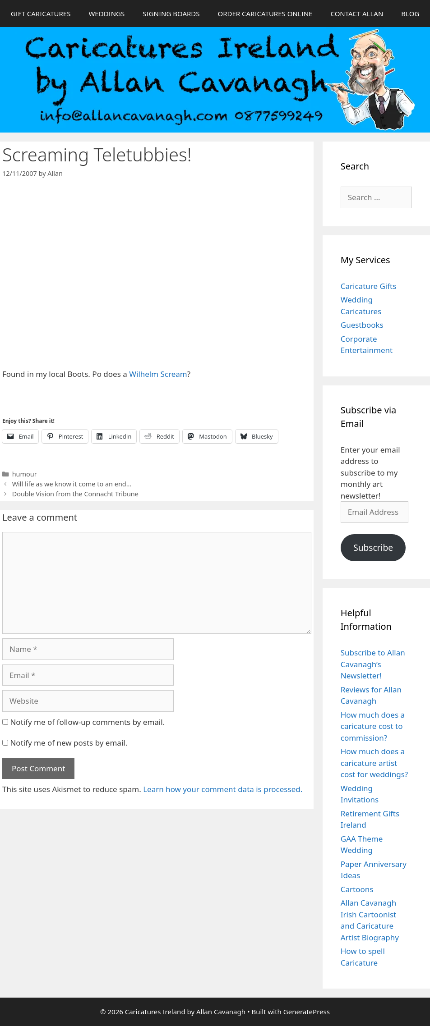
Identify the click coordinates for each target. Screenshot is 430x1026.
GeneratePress (306, 1011)
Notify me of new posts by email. (68, 742)
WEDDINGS (106, 13)
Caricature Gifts (369, 286)
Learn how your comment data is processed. (222, 789)
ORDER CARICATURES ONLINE (264, 13)
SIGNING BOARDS (171, 13)
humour (24, 474)
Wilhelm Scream (158, 374)
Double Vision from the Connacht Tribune (75, 494)
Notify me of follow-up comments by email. (87, 722)
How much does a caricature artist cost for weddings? (374, 762)
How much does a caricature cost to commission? (373, 726)
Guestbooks (362, 325)
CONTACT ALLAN (356, 13)
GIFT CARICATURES (41, 13)
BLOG (410, 13)
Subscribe (373, 548)
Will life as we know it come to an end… (71, 484)
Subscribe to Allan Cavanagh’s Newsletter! (373, 664)
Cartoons (357, 889)
